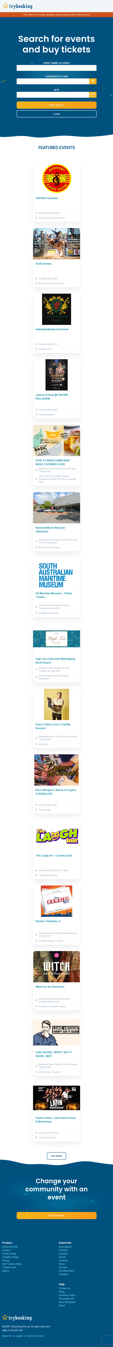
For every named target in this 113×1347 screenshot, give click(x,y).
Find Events (56, 105)
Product (6, 1250)
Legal (19, 1336)
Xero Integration (67, 1302)
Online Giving (9, 1253)
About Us (7, 1336)
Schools (63, 1267)
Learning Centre (67, 1295)
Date (56, 90)
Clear (56, 114)
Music (62, 1264)
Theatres (63, 1274)
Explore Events (10, 1246)
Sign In (5, 1270)
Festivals (63, 1260)
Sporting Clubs (66, 1270)
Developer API (66, 1298)
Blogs (62, 1291)
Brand (62, 1305)
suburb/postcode (56, 76)
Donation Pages (10, 1257)
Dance (62, 1257)
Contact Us (64, 1288)
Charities (63, 1250)
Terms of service (35, 1336)
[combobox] (57, 81)
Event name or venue (56, 63)
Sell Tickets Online (12, 1264)
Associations (65, 1246)
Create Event (56, 1215)
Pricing (5, 1260)
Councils (63, 1253)
